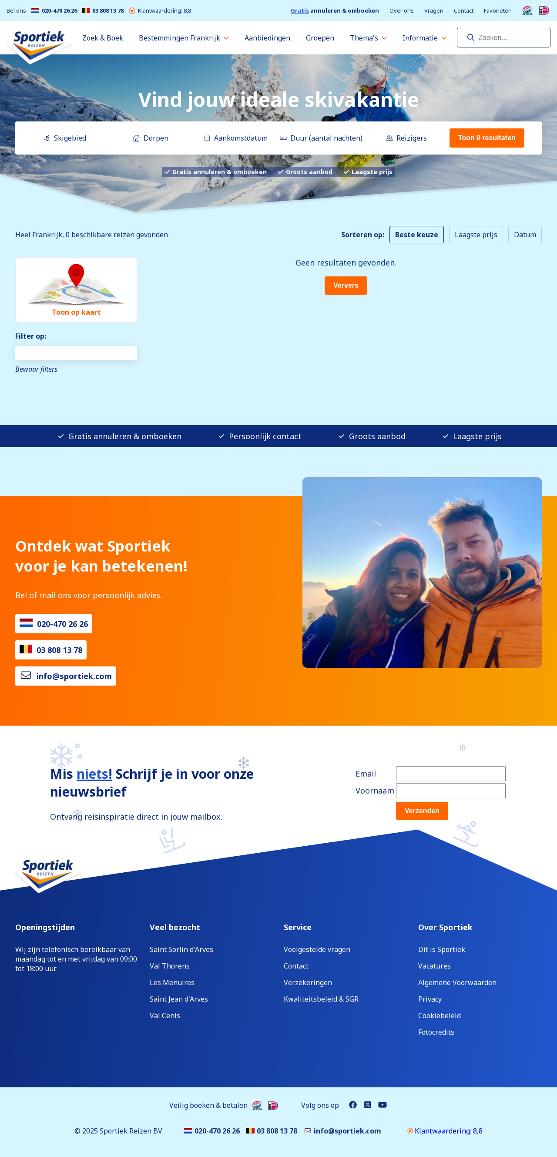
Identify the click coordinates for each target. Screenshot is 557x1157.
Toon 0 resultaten (487, 137)
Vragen (433, 10)
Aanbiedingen (267, 38)
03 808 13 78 (103, 10)
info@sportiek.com (74, 676)
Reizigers (406, 138)
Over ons (401, 10)
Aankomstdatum (236, 138)
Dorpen (150, 138)
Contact (463, 10)
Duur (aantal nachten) (321, 138)
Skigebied (65, 138)
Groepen (320, 38)
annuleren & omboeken (335, 10)
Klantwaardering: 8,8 (160, 10)
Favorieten (498, 10)
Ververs (346, 285)
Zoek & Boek (102, 38)
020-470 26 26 (54, 10)
